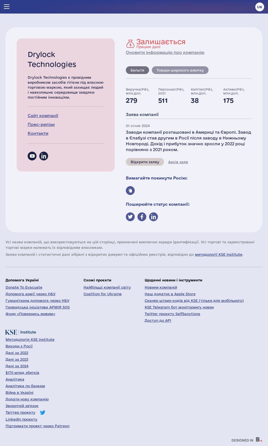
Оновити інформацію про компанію (165, 52)
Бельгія (137, 70)
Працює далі (161, 43)
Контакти (38, 133)
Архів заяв (178, 162)
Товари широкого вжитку (180, 70)
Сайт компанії (43, 115)
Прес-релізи (41, 124)
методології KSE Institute (218, 254)
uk (259, 7)
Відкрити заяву (145, 162)
